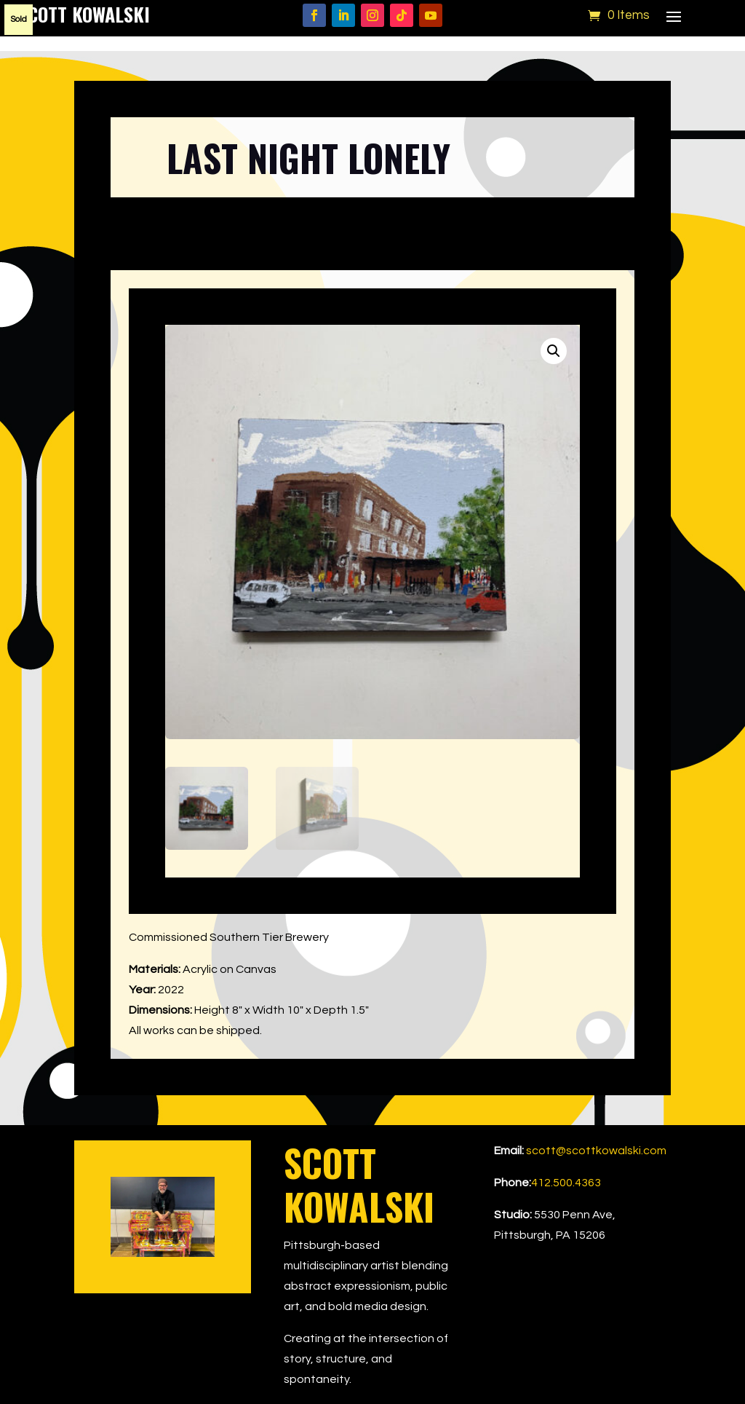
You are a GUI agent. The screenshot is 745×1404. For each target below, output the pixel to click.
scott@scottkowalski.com (596, 1150)
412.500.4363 (566, 1182)
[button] (554, 351)
